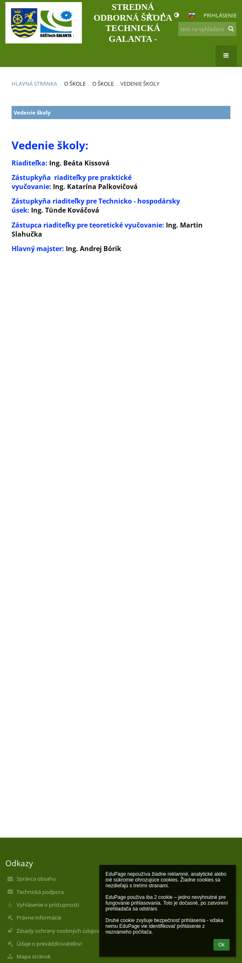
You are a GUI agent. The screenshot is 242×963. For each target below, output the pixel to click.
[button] (191, 15)
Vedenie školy (139, 83)
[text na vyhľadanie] (207, 29)
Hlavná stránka (34, 83)
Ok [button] (221, 945)
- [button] (164, 15)
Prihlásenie (220, 15)
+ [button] (151, 15)
